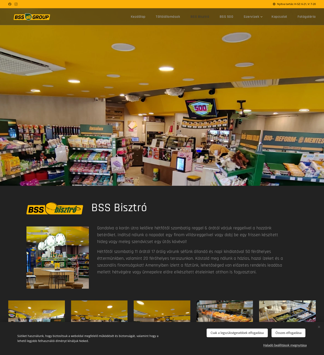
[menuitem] (152, 17)
